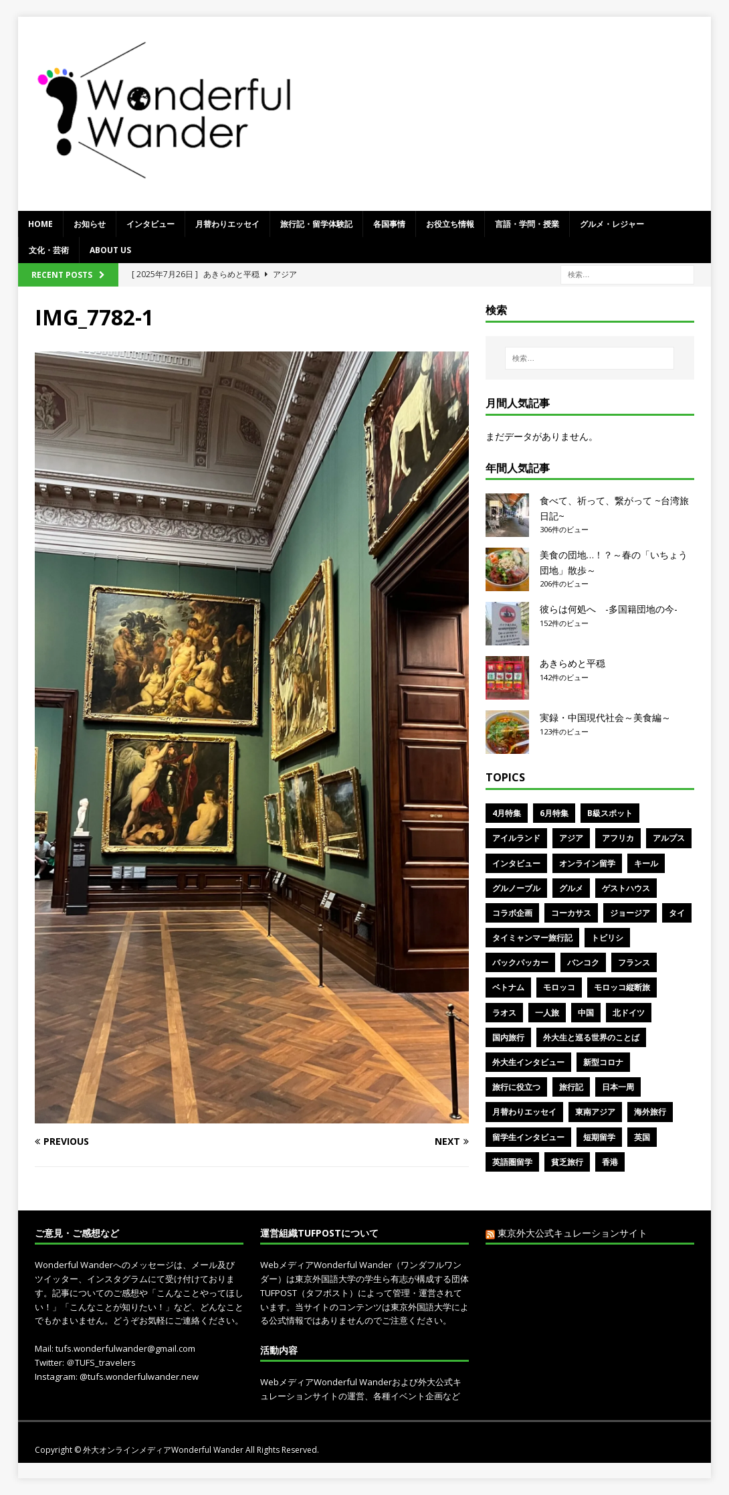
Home (40, 224)
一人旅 (547, 1012)
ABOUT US (110, 250)
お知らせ (90, 224)
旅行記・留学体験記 (316, 224)
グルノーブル (516, 888)
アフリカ (618, 838)
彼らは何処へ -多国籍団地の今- (609, 609)
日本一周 (618, 1087)
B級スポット (610, 813)
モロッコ (559, 987)
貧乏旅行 (567, 1162)
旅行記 (571, 1087)
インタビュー (150, 224)
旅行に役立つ (516, 1087)
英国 (642, 1137)
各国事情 (389, 224)
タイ (677, 913)
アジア (571, 838)
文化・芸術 (49, 250)
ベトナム (508, 987)
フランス (634, 962)
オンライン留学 (587, 863)
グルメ (571, 888)
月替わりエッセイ (227, 224)
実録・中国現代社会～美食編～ (605, 717)
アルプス (669, 838)
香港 (610, 1162)
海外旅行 (650, 1111)
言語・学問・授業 (527, 224)
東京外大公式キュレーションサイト (572, 1233)
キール (646, 863)
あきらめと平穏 (572, 663)
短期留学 (599, 1137)
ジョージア (630, 913)
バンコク (583, 962)
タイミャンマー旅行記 (532, 937)
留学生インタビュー (528, 1137)
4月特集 (506, 813)
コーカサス (571, 913)
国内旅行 (508, 1037)
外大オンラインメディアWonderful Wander (164, 1449)
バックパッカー (520, 962)
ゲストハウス (626, 888)
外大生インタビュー (528, 1062)
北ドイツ (629, 1012)
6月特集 (554, 813)
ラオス (504, 1012)
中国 (586, 1012)
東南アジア (595, 1111)
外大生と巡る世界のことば (591, 1037)
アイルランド (516, 838)
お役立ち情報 (450, 224)
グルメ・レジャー (612, 224)
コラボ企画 (512, 913)
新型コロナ (603, 1062)
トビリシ (607, 937)
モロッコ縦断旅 (622, 987)
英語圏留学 (512, 1162)
